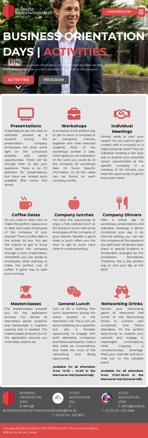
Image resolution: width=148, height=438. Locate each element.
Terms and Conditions (84, 428)
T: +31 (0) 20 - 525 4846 (117, 410)
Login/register (119, 11)
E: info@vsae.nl (131, 406)
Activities (18, 80)
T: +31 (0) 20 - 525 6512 (68, 415)
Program (54, 79)
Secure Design (27, 432)
